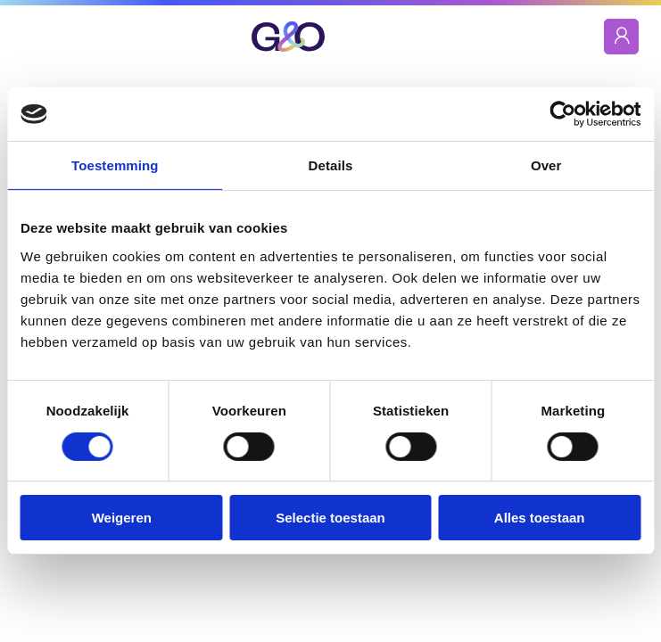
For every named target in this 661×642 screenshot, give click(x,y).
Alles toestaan (539, 517)
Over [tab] (546, 165)
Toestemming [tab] (115, 165)
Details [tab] (331, 165)
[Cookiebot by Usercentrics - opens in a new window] (562, 114)
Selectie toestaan (330, 517)
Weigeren (122, 517)
